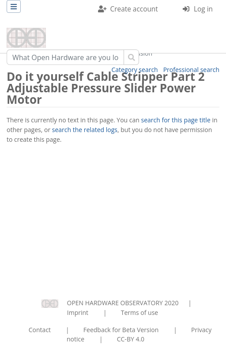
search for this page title (176, 120)
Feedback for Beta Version (121, 330)
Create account (134, 9)
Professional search (191, 69)
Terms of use (139, 312)
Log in (203, 9)
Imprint (77, 312)
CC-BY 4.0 (130, 339)
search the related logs (84, 129)
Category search (135, 69)
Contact (40, 330)
